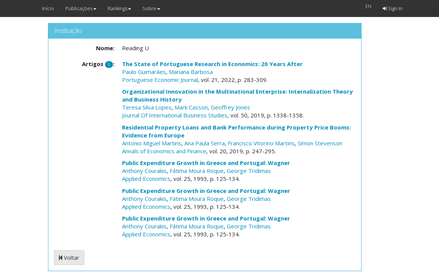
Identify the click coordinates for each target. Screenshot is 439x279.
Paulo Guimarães (144, 72)
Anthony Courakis (144, 170)
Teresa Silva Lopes (147, 107)
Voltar (69, 257)
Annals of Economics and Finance (164, 151)
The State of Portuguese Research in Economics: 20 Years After (212, 64)
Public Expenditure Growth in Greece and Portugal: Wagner (206, 162)
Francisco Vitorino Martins (261, 143)
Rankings (119, 8)
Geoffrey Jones (230, 107)
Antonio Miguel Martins (151, 143)
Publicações (80, 8)
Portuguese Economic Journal (160, 79)
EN (368, 6)
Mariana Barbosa (191, 72)
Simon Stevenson (320, 143)
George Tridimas (249, 170)
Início (48, 8)
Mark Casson (191, 107)
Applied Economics (146, 178)
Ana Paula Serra (204, 143)
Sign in (393, 8)
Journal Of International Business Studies (174, 115)
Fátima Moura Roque (197, 170)
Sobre (151, 8)
